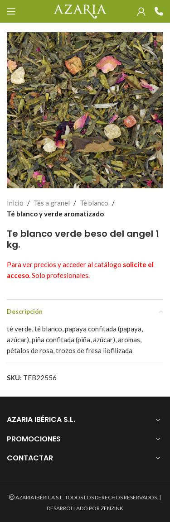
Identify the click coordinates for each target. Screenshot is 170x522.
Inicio (15, 203)
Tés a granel (52, 203)
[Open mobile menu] (11, 11)
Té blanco (94, 203)
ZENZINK (112, 508)
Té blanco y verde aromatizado (55, 214)
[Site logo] (80, 10)
